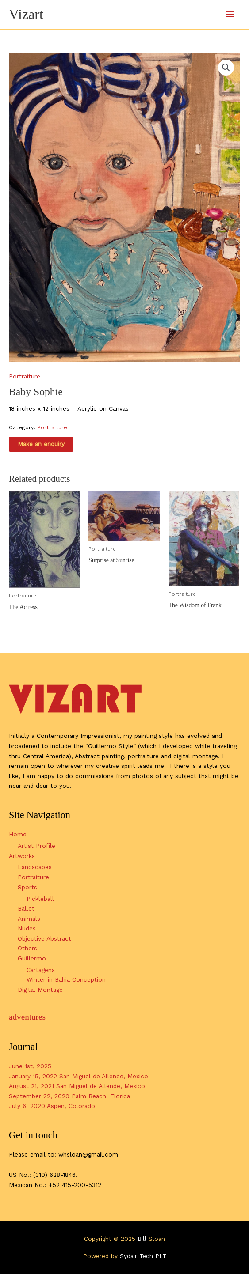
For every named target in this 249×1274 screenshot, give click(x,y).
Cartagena (41, 969)
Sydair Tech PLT (143, 1255)
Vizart (26, 14)
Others (27, 948)
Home (18, 834)
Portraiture (24, 376)
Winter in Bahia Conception (66, 979)
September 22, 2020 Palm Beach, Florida (69, 1096)
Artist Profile (36, 845)
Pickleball (40, 898)
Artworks (22, 855)
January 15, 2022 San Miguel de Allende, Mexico (78, 1076)
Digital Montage (40, 989)
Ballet (26, 908)
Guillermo (32, 958)
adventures (27, 1016)
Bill (142, 1238)
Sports (27, 887)
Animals (29, 918)
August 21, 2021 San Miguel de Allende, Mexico (77, 1085)
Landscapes (35, 866)
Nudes (27, 928)
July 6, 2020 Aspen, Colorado (52, 1105)
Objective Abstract (44, 938)
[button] (226, 68)
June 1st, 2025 (30, 1066)
